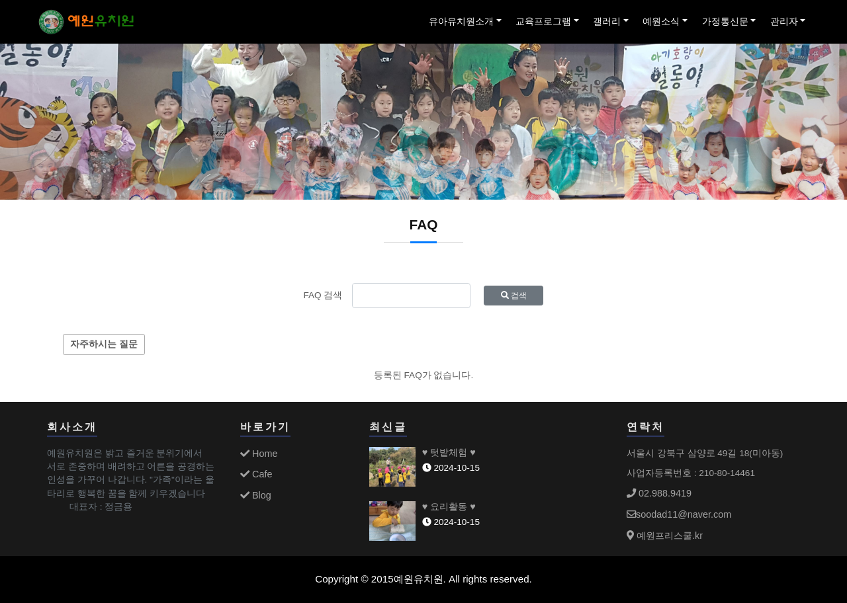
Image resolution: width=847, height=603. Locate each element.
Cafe (256, 474)
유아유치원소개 (461, 21)
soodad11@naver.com (679, 514)
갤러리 (607, 21)
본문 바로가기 (0, 0)
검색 (514, 295)
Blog (255, 495)
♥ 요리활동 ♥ (449, 506)
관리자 (784, 21)
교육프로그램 (543, 21)
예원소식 (661, 21)
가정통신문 (725, 21)
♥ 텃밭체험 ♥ (449, 452)
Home (258, 453)
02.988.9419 (659, 493)
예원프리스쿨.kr (665, 535)
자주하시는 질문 (104, 344)
